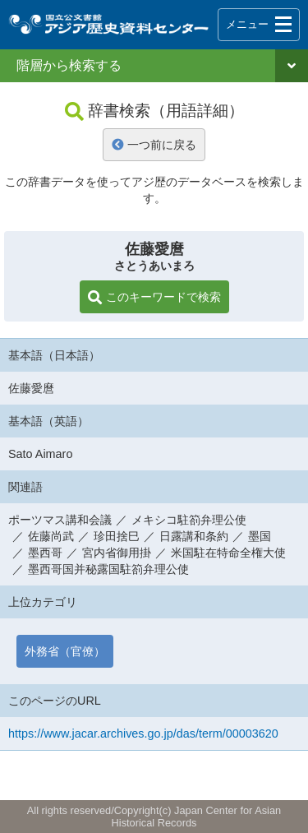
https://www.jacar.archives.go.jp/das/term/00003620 (143, 733)
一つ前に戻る (154, 144)
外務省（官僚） (65, 651)
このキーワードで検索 (154, 297)
